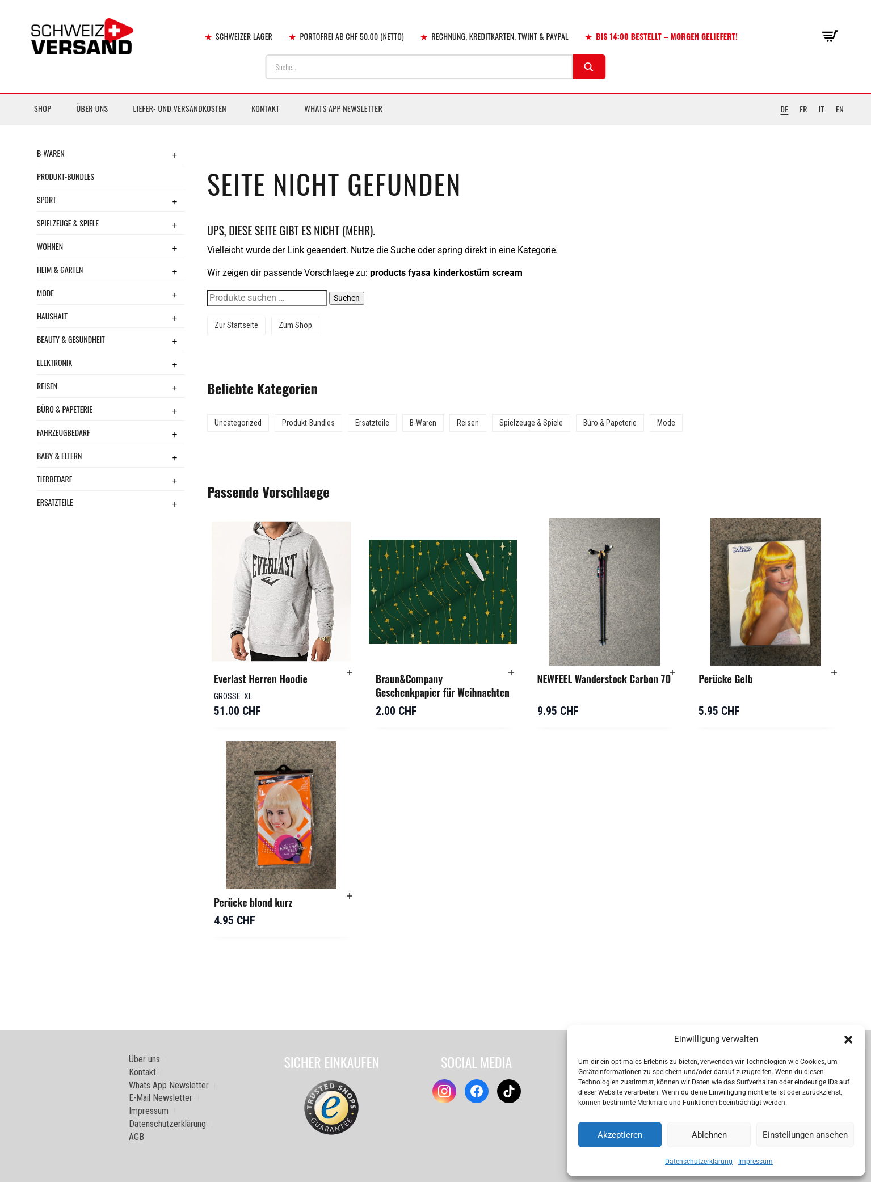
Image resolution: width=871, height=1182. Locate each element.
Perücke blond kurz (253, 902)
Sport (46, 199)
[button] (848, 1039)
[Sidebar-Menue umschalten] (435, 124)
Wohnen (50, 246)
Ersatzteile (55, 502)
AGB (136, 1136)
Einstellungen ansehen (805, 1135)
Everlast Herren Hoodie (261, 678)
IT (821, 109)
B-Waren (51, 153)
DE (784, 109)
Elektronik (54, 362)
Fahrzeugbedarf (63, 432)
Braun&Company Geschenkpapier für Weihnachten (443, 685)
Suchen (347, 297)
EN (840, 109)
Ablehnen (709, 1135)
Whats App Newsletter (344, 108)
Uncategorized (238, 422)
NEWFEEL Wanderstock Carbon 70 (604, 678)
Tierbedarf (54, 479)
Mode (45, 292)
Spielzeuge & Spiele (68, 223)
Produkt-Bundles (65, 176)
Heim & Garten (60, 269)
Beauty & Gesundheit (71, 339)
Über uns (92, 108)
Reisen (47, 386)
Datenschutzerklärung (699, 1162)
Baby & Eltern (59, 455)
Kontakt (265, 108)
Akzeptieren (620, 1135)
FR (803, 109)
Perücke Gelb (725, 678)
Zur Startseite (236, 325)
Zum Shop (295, 325)
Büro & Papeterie (64, 409)
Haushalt (52, 316)
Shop (42, 108)
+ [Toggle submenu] (174, 155)
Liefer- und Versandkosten (180, 108)
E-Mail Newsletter (160, 1097)
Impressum (755, 1162)
